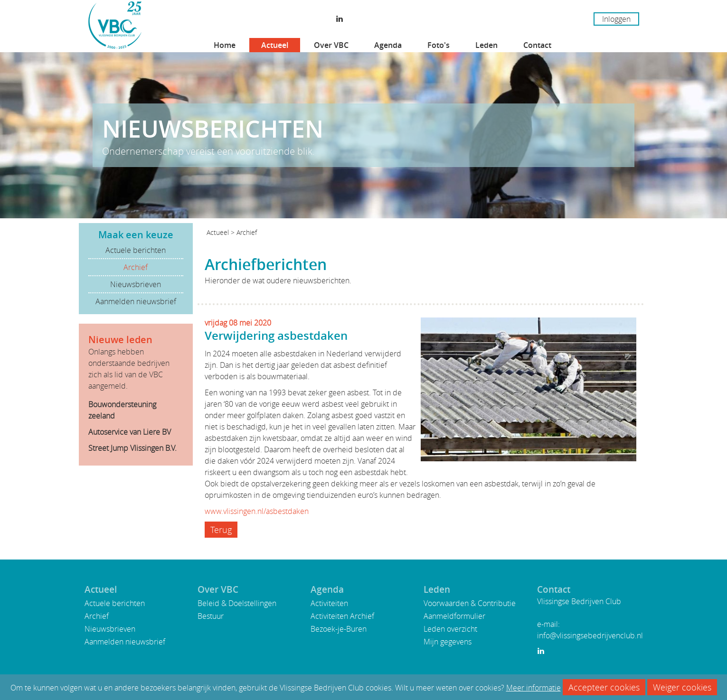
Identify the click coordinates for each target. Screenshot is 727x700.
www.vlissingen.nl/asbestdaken (257, 511)
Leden (486, 45)
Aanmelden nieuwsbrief (135, 301)
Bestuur (211, 616)
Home (225, 45)
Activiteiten (329, 603)
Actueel (274, 45)
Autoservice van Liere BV (129, 432)
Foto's (438, 45)
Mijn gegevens (448, 641)
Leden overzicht (450, 629)
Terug (221, 529)
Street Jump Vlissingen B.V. (132, 448)
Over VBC (331, 45)
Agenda (388, 45)
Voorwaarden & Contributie (470, 603)
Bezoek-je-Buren (339, 629)
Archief (135, 267)
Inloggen (616, 19)
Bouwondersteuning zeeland (122, 410)
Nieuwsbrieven (135, 284)
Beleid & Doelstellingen (237, 603)
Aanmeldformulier (454, 616)
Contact (537, 45)
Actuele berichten (135, 250)
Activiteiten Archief (342, 616)
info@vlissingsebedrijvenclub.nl (590, 635)
